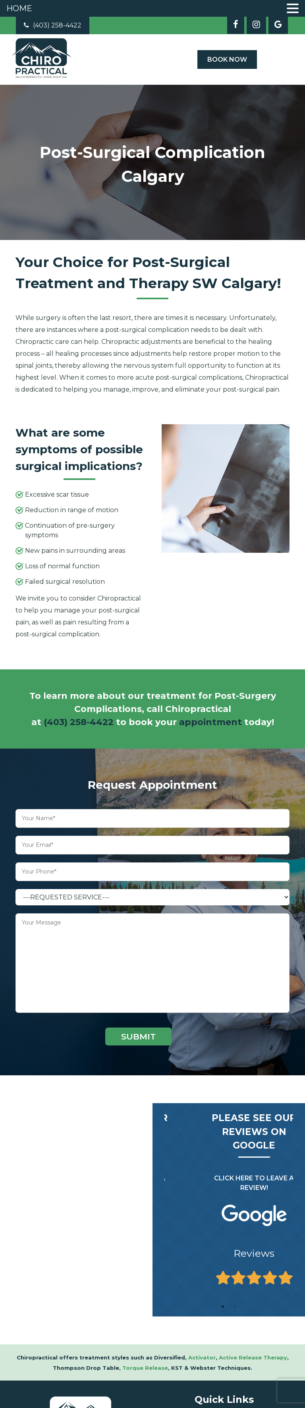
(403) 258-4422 (52, 25)
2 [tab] (235, 1306)
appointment (210, 722)
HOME (19, 8)
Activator (202, 1357)
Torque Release (145, 1368)
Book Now (227, 59)
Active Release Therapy (253, 1357)
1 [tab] (223, 1306)
